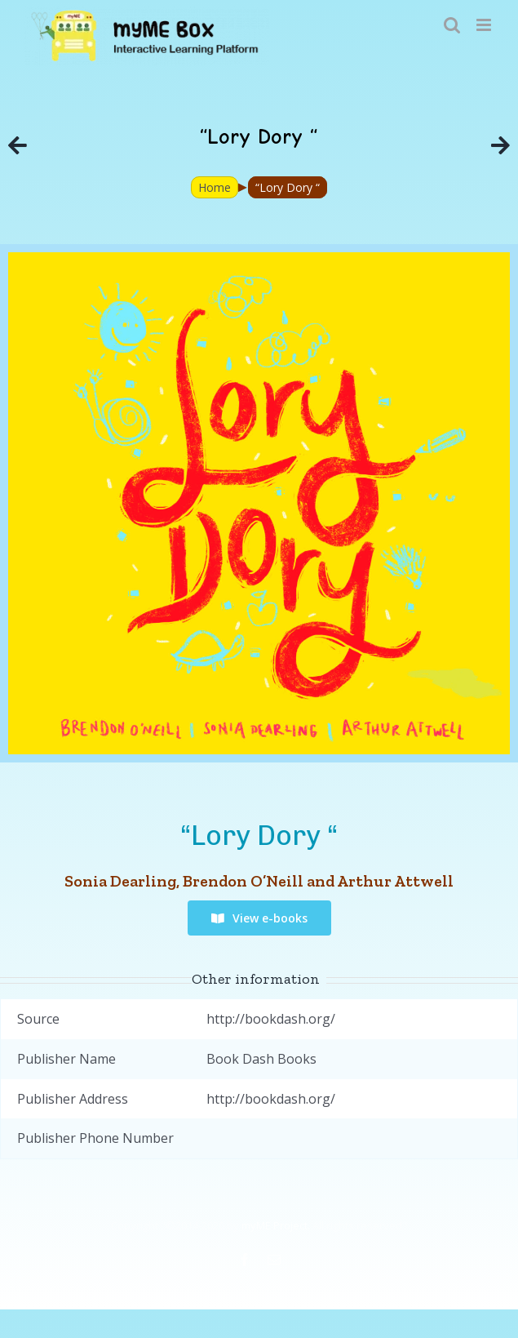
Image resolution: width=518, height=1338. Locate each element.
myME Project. (275, 1225)
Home (214, 187)
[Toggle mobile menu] (485, 24)
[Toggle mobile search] (452, 24)
